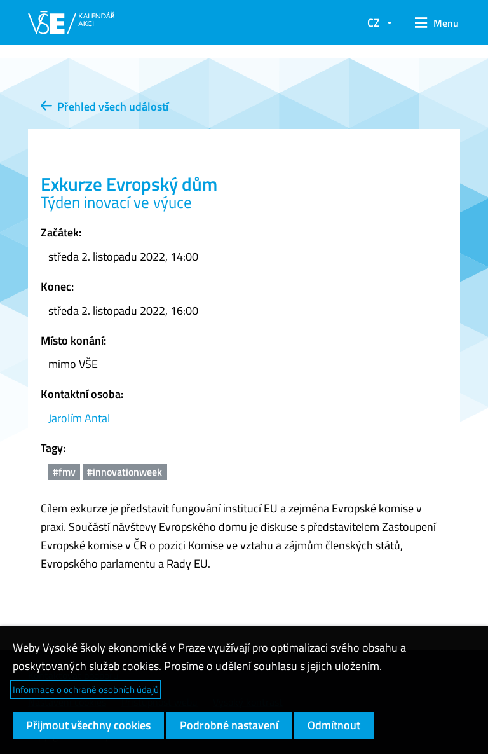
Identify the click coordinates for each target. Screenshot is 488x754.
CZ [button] (373, 22)
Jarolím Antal (79, 418)
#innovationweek (124, 471)
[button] (432, 22)
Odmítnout (334, 725)
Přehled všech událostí (104, 106)
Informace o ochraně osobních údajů (86, 689)
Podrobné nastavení (229, 725)
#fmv (64, 471)
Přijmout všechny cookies (88, 725)
